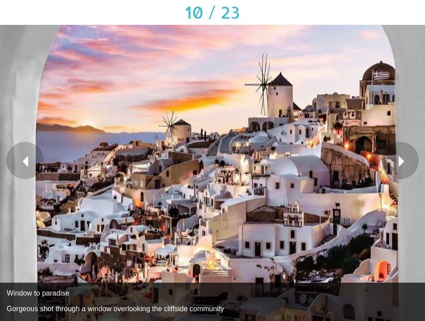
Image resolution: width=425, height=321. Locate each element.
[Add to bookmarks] (412, 12)
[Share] (366, 12)
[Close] (12, 12)
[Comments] (389, 12)
